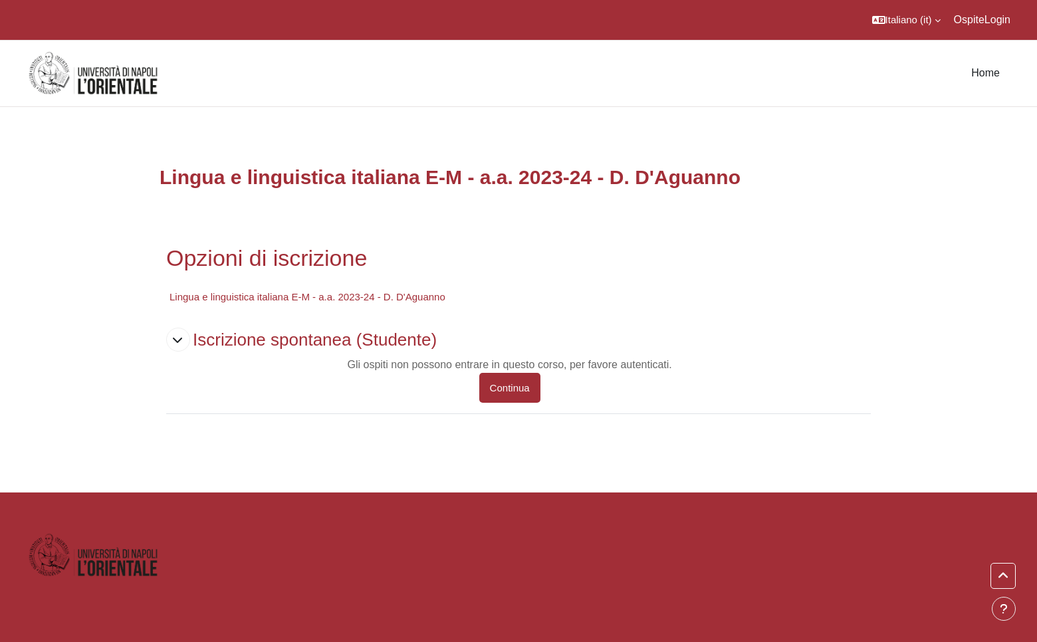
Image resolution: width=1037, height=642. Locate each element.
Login (997, 19)
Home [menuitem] (985, 72)
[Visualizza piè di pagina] (1004, 609)
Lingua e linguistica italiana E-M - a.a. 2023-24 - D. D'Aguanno (307, 296)
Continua (510, 387)
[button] (906, 20)
